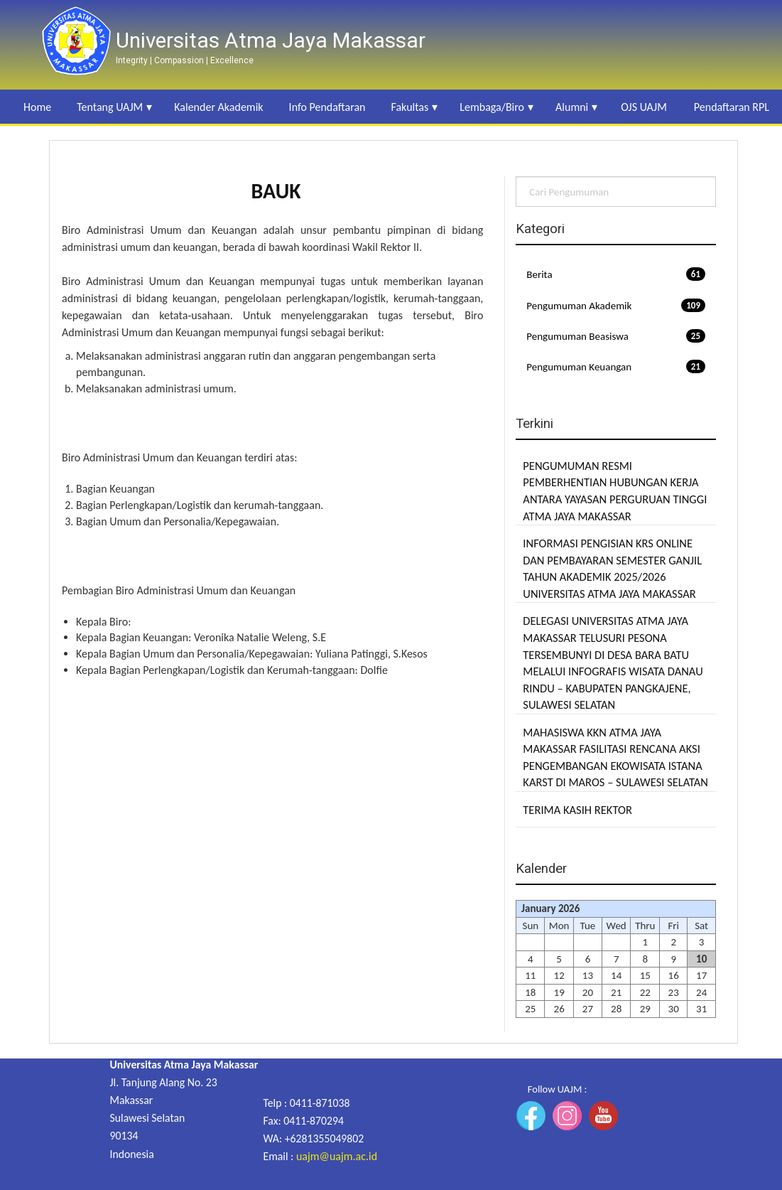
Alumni (571, 107)
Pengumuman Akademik (615, 305)
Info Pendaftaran (327, 107)
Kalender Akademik (218, 107)
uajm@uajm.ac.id (336, 1156)
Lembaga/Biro (492, 107)
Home (37, 107)
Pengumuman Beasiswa (615, 336)
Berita (615, 274)
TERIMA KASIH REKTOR (577, 810)
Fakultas (409, 107)
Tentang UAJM (110, 107)
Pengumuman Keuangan (615, 366)
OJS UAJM (644, 107)
